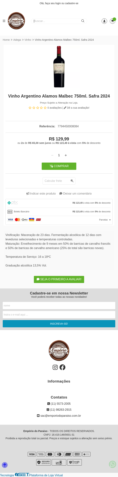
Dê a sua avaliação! (76, 107)
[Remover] (52, 155)
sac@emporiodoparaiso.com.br (59, 415)
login (58, 3)
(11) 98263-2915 (59, 409)
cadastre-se (71, 3)
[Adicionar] (66, 155)
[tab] (59, 203)
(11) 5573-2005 (59, 403)
